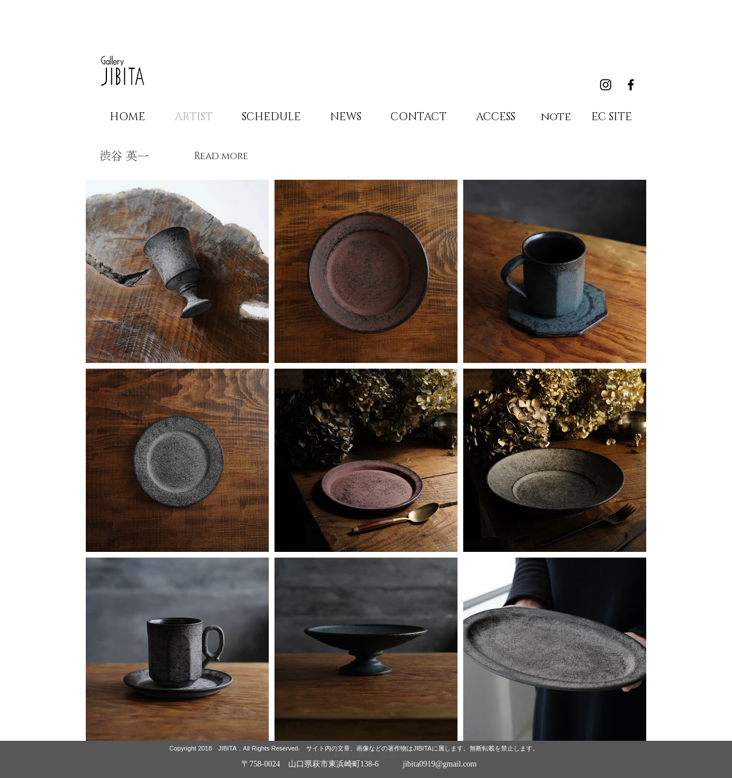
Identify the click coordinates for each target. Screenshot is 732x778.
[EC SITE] (611, 117)
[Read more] (220, 155)
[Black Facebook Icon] (630, 84)
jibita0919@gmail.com (439, 764)
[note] (556, 117)
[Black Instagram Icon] (605, 84)
